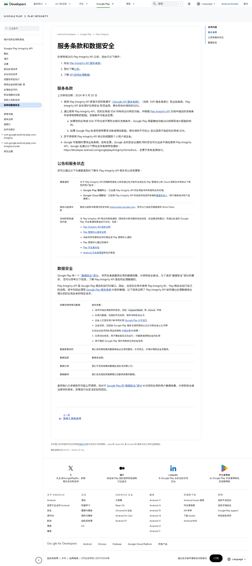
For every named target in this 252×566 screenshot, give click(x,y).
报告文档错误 (224, 505)
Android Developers (66, 34)
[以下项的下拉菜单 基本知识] (47, 4)
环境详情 (126, 330)
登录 (246, 3)
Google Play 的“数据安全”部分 (124, 385)
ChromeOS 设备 (123, 510)
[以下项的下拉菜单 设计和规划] (71, 4)
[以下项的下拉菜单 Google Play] (114, 4)
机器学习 (85, 505)
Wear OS (120, 505)
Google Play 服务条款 (98, 289)
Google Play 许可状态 (136, 320)
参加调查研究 (224, 515)
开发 (81, 3)
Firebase (117, 544)
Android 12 (155, 526)
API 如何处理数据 (80, 75)
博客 (128, 3)
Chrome (102, 544)
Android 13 (155, 520)
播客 (49, 531)
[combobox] (168, 4)
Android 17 (155, 500)
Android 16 (155, 505)
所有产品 (162, 544)
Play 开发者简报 (91, 247)
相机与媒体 (87, 515)
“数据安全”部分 (89, 275)
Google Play (13, 16)
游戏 (83, 500)
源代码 (50, 515)
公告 (76, 69)
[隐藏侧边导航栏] (39, 560)
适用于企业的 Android (58, 505)
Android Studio (230, 3)
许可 (64, 558)
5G (83, 526)
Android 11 (155, 531)
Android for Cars (123, 515)
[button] (21, 136)
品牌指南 (73, 558)
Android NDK (190, 520)
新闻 (49, 520)
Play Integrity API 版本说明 (96, 227)
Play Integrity (38, 16)
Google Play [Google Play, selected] (103, 3)
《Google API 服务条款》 (125, 102)
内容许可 (82, 444)
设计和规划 (61, 3)
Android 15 (155, 510)
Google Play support (228, 510)
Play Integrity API (160, 111)
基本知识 (38, 3)
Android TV (121, 520)
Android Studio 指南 (194, 500)
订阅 (216, 558)
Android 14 (155, 515)
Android (51, 500)
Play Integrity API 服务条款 (85, 63)
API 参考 (188, 510)
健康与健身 (87, 510)
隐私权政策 (87, 520)
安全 (49, 510)
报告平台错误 (224, 500)
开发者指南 (189, 505)
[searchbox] (21, 28)
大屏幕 (118, 500)
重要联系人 (161, 195)
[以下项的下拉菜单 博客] (135, 4)
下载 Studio (189, 515)
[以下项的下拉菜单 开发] (88, 4)
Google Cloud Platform (140, 544)
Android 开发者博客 (93, 252)
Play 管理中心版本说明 (94, 232)
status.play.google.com (122, 207)
